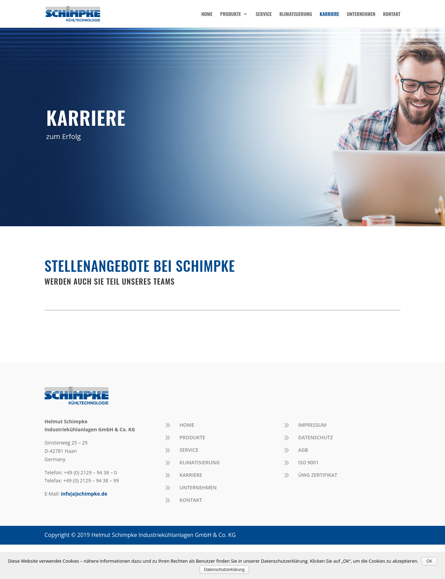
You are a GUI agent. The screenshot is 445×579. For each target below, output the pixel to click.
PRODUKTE (230, 14)
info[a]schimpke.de (84, 493)
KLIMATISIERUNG (296, 14)
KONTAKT (391, 14)
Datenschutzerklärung (224, 569)
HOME (206, 14)
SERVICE (264, 14)
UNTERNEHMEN (361, 14)
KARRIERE (329, 14)
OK (429, 561)
